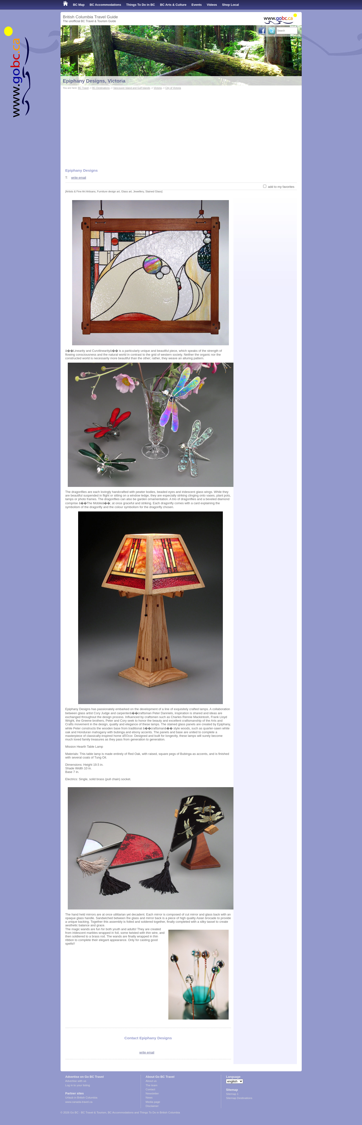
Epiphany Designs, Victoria (94, 81)
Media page (153, 1101)
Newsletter (152, 1093)
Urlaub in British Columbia (81, 1097)
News (149, 1097)
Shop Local (230, 5)
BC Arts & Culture (173, 5)
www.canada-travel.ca (79, 1101)
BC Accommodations (105, 5)
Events (196, 5)
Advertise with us (75, 1080)
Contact (150, 1089)
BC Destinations (101, 88)
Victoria (158, 88)
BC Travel (83, 88)
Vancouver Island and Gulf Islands (131, 88)
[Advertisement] (181, 126)
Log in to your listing (77, 1085)
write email (78, 177)
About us (151, 1080)
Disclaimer (152, 1106)
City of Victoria (173, 88)
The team (151, 1085)
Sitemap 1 (232, 1093)
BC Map (79, 5)
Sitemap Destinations (239, 1098)
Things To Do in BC (140, 5)
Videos (212, 5)
